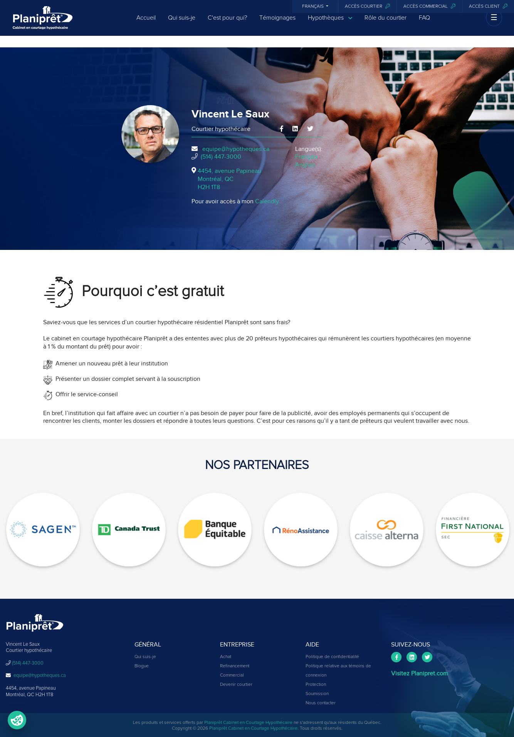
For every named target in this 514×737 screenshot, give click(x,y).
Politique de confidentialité (332, 657)
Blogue (141, 666)
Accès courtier (367, 6)
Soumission (317, 694)
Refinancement (234, 666)
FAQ (424, 24)
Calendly (267, 201)
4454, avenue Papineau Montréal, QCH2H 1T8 (229, 179)
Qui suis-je (181, 24)
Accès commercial (429, 6)
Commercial (232, 675)
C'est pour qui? (227, 24)
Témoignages (277, 24)
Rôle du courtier (385, 24)
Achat (225, 657)
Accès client (488, 6)
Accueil (146, 24)
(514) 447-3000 (221, 157)
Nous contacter (321, 703)
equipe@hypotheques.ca (235, 149)
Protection (316, 684)
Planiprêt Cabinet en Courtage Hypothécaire (248, 722)
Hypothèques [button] (330, 24)
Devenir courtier (236, 684)
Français (313, 6)
